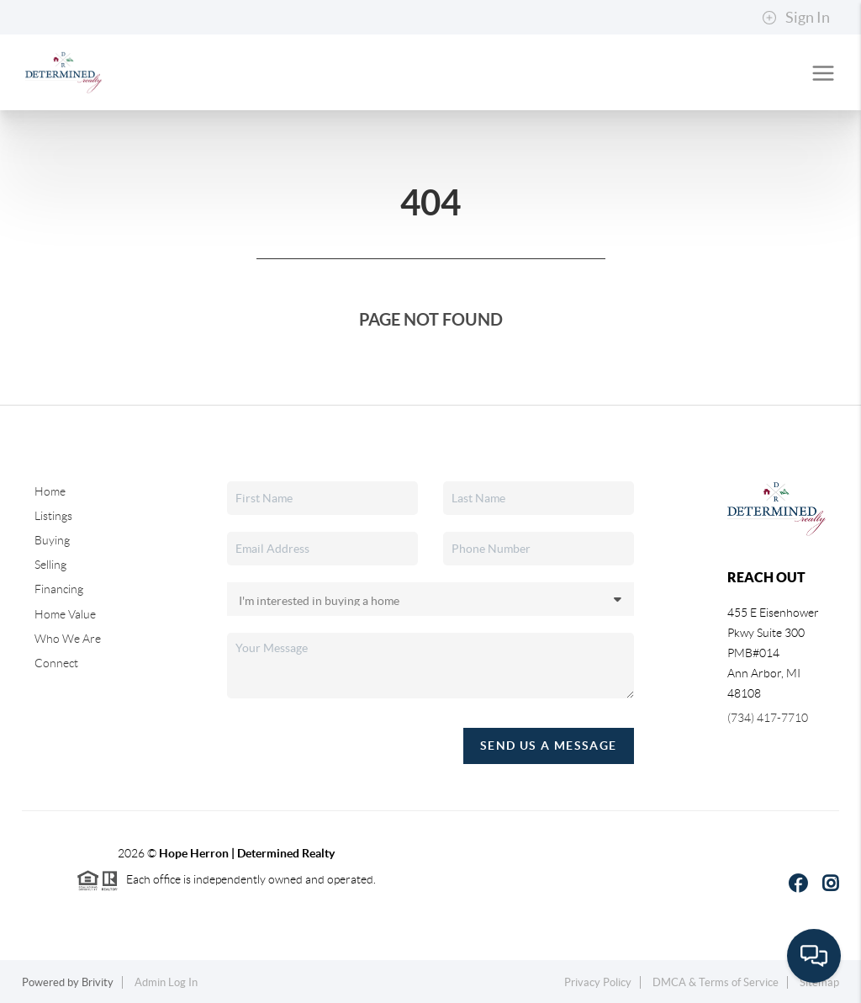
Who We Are (67, 638)
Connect (56, 663)
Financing (58, 589)
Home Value (65, 614)
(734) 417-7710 (767, 717)
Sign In (796, 17)
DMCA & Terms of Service (715, 982)
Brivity (98, 982)
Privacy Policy (597, 982)
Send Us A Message (548, 745)
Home (50, 491)
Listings (53, 516)
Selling (50, 564)
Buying (52, 540)
